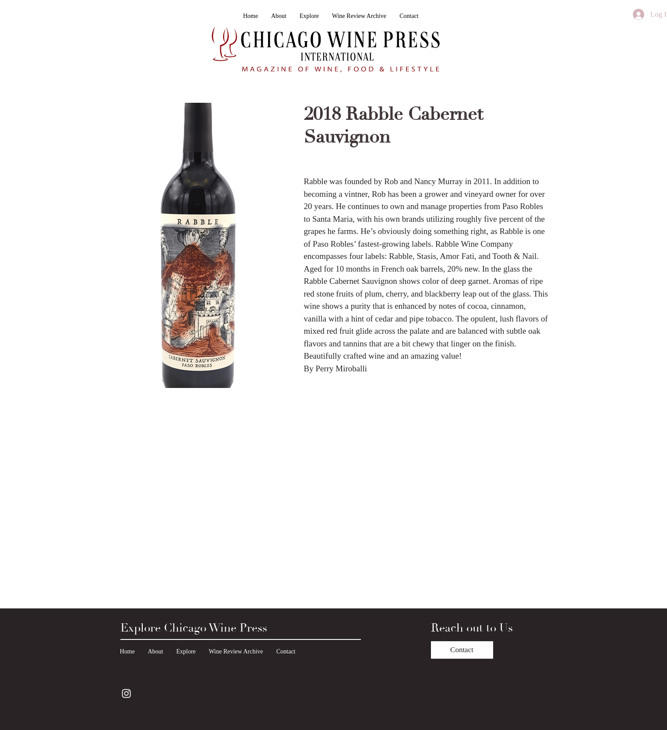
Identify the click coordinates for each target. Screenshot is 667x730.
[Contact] (462, 650)
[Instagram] (126, 693)
